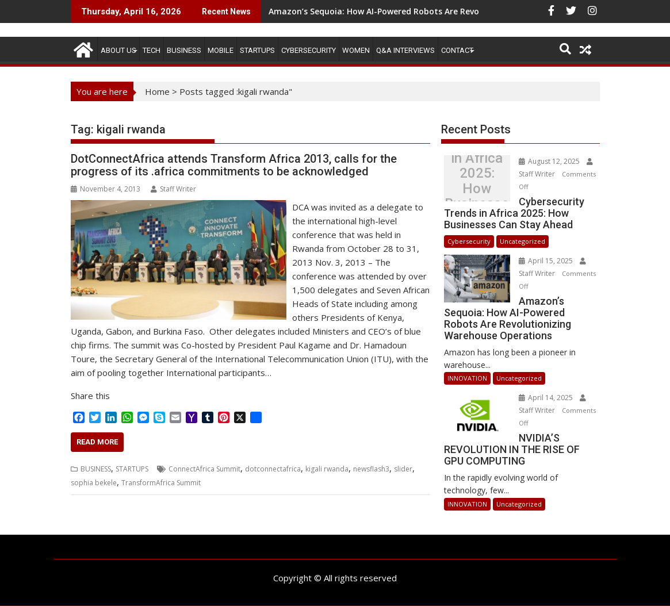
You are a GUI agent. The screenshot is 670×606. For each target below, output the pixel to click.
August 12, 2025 (549, 161)
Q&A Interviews (405, 50)
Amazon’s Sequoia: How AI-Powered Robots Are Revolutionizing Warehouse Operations (443, 11)
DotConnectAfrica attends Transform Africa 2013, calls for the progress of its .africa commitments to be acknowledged (234, 165)
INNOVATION (467, 378)
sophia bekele (94, 483)
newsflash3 (371, 469)
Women (356, 50)
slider (403, 469)
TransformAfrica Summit (161, 483)
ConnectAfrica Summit (204, 469)
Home (157, 91)
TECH (151, 50)
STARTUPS (257, 50)
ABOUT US (118, 50)
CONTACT (457, 50)
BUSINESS (184, 50)
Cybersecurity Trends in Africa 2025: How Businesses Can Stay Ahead (476, 181)
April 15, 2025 (546, 261)
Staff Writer (173, 189)
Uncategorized (522, 241)
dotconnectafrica (273, 469)
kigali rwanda (327, 469)
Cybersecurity (308, 50)
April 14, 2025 (546, 397)
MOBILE (220, 50)
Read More (97, 442)
